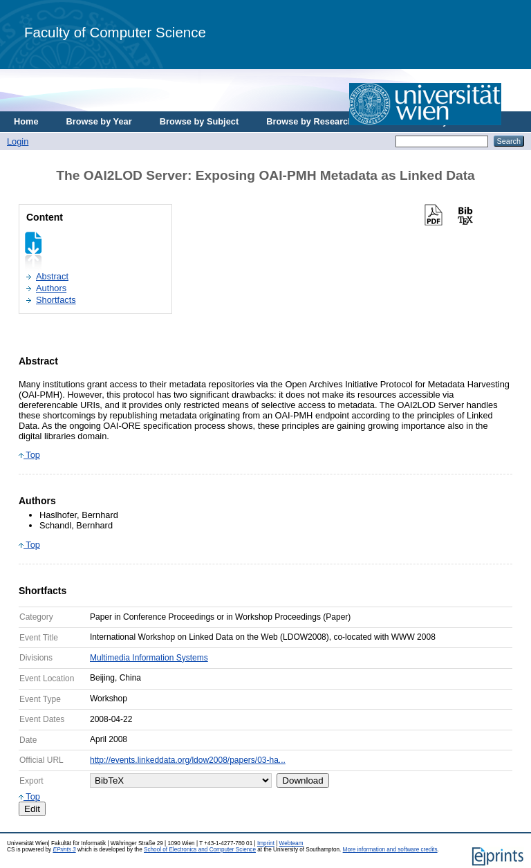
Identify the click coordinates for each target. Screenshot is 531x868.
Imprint (265, 843)
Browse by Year (99, 121)
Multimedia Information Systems (149, 658)
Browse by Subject (199, 121)
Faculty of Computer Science (115, 32)
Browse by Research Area (320, 121)
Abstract (52, 276)
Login (17, 141)
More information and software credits (390, 850)
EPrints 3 (64, 850)
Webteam (291, 843)
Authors (51, 288)
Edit (32, 809)
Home (26, 121)
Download (302, 780)
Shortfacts (56, 300)
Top (29, 455)
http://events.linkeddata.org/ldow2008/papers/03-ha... (188, 760)
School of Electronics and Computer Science (200, 850)
